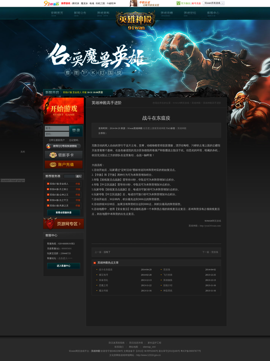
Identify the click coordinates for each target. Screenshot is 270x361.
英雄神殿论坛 (190, 13)
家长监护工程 (154, 342)
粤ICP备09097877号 (191, 351)
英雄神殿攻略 (166, 13)
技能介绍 (167, 285)
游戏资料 (103, 13)
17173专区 (63, 224)
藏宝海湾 (103, 275)
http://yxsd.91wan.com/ (210, 225)
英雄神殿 (57, 13)
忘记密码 (73, 140)
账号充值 (196, 3)
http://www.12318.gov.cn (148, 355)
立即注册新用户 (57, 140)
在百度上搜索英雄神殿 (154, 128)
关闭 (22, 151)
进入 (78, 176)
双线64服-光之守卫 (59, 200)
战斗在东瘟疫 (105, 269)
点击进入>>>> (65, 258)
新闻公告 (80, 13)
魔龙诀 (84, 3)
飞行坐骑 (167, 275)
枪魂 (92, 3)
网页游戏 (184, 103)
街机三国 (100, 3)
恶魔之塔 (103, 285)
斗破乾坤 (111, 3)
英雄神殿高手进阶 (212, 103)
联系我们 (119, 347)
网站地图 (133, 347)
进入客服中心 (63, 265)
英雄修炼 (167, 280)
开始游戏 (63, 110)
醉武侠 (75, 3)
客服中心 (213, 13)
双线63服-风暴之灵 (59, 205)
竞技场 (214, 252)
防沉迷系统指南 (116, 342)
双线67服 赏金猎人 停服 (75, 92)
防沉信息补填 (136, 342)
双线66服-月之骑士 (59, 189)
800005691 (67, 248)
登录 (76, 131)
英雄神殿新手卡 (64, 155)
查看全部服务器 (63, 212)
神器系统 (167, 290)
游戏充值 (64, 164)
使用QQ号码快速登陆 (63, 146)
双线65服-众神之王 (59, 194)
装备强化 (103, 280)
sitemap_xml (149, 347)
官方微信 (185, 3)
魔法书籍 (103, 290)
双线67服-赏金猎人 (59, 183)
